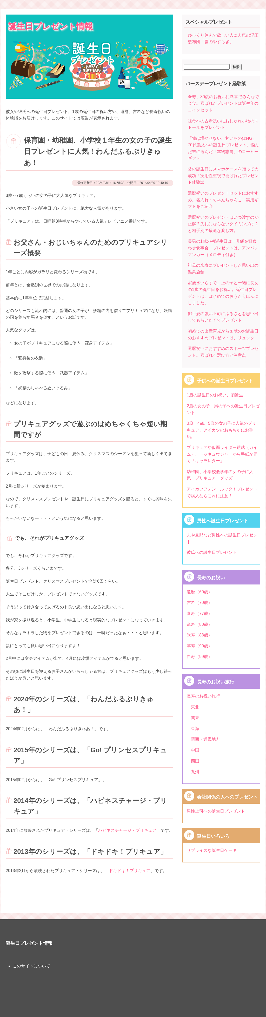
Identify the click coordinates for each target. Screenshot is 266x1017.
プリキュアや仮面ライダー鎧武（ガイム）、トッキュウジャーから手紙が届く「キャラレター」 (222, 454)
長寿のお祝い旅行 (203, 696)
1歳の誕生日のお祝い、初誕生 (215, 395)
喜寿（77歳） (199, 613)
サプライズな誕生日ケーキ (212, 850)
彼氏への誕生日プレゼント (212, 552)
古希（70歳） (199, 602)
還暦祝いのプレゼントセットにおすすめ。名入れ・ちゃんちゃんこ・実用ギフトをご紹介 (223, 200)
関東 (195, 717)
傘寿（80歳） (199, 624)
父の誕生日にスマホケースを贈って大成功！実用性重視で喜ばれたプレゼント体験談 (223, 175)
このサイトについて (31, 966)
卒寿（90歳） (199, 646)
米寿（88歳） (199, 635)
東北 (195, 707)
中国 (195, 750)
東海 (195, 728)
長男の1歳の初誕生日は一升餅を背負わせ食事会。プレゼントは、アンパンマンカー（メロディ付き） (223, 248)
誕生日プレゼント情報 (50, 26)
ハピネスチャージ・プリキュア (127, 830)
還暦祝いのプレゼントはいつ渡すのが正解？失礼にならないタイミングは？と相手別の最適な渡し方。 (223, 224)
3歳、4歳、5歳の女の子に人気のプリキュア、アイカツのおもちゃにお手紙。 (221, 430)
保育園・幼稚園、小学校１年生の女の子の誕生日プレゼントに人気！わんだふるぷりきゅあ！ (98, 151)
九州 (195, 771)
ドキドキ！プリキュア (129, 870)
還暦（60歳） (199, 592)
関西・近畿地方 (205, 739)
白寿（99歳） (199, 656)
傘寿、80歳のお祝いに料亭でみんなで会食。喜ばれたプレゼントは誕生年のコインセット (223, 103)
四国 (195, 761)
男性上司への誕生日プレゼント (216, 811)
